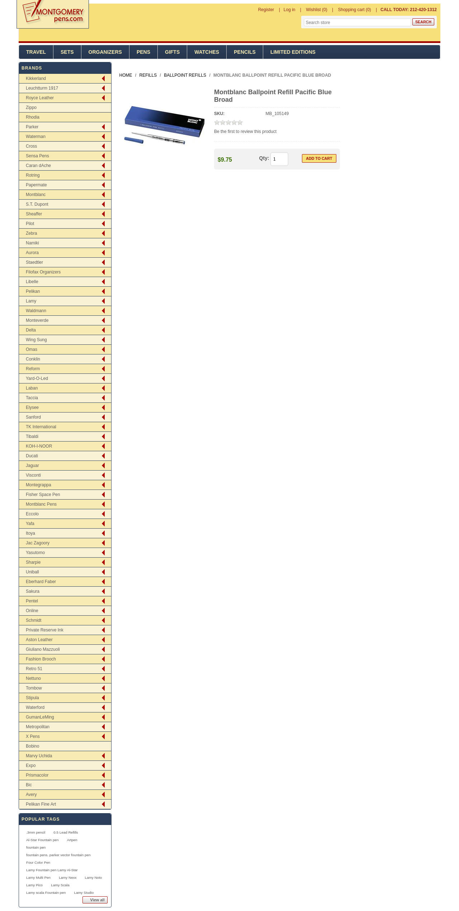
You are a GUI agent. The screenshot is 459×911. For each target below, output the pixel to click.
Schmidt (33, 620)
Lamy (31, 301)
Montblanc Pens (41, 504)
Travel (36, 52)
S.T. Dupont (37, 204)
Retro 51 (34, 668)
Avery (31, 794)
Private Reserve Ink (44, 630)
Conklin (33, 359)
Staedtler (34, 262)
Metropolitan (37, 726)
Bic (29, 784)
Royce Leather (40, 97)
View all (97, 900)
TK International (41, 426)
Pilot (30, 223)
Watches (206, 52)
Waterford (35, 707)
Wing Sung (36, 339)
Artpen (72, 840)
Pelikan (33, 291)
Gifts (172, 52)
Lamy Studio (84, 893)
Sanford (33, 417)
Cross (31, 146)
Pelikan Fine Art (41, 804)
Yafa (30, 523)
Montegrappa (38, 484)
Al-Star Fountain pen (42, 840)
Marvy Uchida (39, 755)
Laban (32, 388)
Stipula (32, 697)
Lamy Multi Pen (38, 877)
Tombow (34, 688)
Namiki (32, 242)
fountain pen (36, 847)
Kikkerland (36, 78)
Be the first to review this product (245, 131)
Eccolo (32, 513)
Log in (289, 9)
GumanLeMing (40, 717)
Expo (31, 765)
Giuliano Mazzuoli (43, 649)
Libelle (32, 281)
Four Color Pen (38, 862)
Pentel (32, 601)
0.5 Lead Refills (65, 832)
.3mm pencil (35, 832)
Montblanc (36, 194)
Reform (33, 368)
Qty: (264, 158)
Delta (31, 330)
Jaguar (32, 465)
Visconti (33, 475)
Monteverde (37, 320)
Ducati (32, 455)
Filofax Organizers (43, 272)
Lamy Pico (34, 885)
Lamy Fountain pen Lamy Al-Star (52, 870)
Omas (31, 349)
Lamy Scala (60, 885)
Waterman (36, 136)
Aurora (32, 252)
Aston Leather (39, 639)
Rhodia (32, 117)
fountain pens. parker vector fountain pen (58, 855)
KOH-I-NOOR (39, 446)
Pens (143, 52)
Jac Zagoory (37, 542)
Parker (32, 126)
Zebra (31, 233)
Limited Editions (293, 52)
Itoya (30, 533)
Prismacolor (37, 775)
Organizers (105, 52)
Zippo (31, 107)
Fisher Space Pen (43, 494)
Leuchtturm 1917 (42, 88)
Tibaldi (32, 436)
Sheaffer (34, 213)
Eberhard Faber (41, 581)
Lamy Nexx (67, 877)
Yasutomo (35, 552)
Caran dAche (38, 165)
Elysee (32, 407)
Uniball (32, 571)
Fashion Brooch (41, 659)
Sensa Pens (37, 155)
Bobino (32, 746)
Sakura (32, 591)
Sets (67, 52)
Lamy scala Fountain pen (46, 893)
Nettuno (33, 678)
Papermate (36, 184)
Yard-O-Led (37, 378)
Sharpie (33, 562)
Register (266, 9)
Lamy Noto (93, 877)
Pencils (245, 52)
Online (32, 610)
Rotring (33, 175)
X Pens (33, 736)
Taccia (32, 397)
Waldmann (36, 310)
